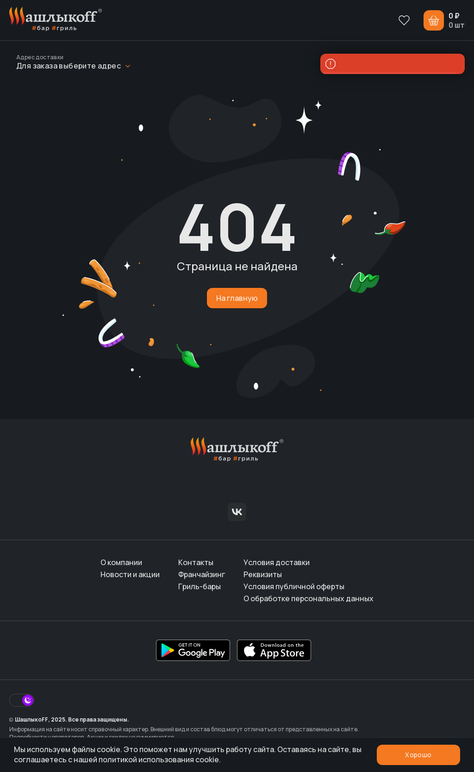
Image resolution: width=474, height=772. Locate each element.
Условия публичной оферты (293, 586)
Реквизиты (262, 574)
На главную (237, 298)
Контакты (195, 562)
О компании (121, 562)
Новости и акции (130, 574)
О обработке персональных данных (308, 598)
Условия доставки (276, 562)
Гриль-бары (199, 586)
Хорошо (418, 754)
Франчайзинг (201, 574)
